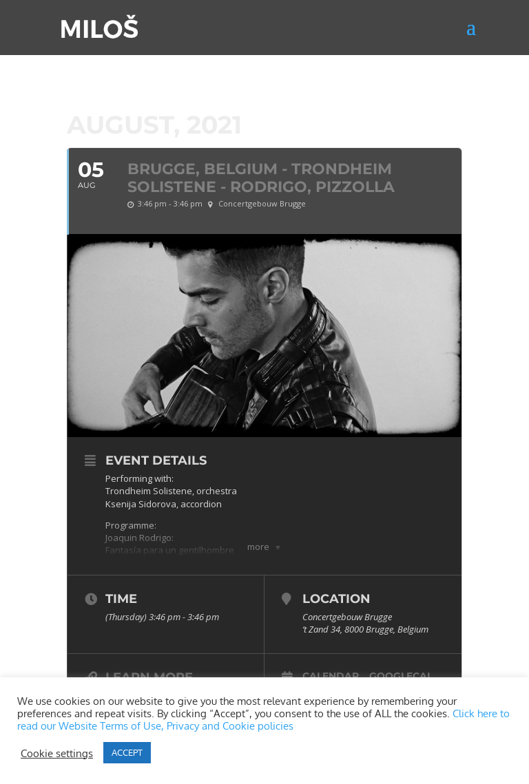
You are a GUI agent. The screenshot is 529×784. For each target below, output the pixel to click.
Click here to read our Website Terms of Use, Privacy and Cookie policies (263, 719)
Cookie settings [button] (57, 753)
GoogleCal (401, 676)
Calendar (330, 676)
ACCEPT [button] (127, 752)
